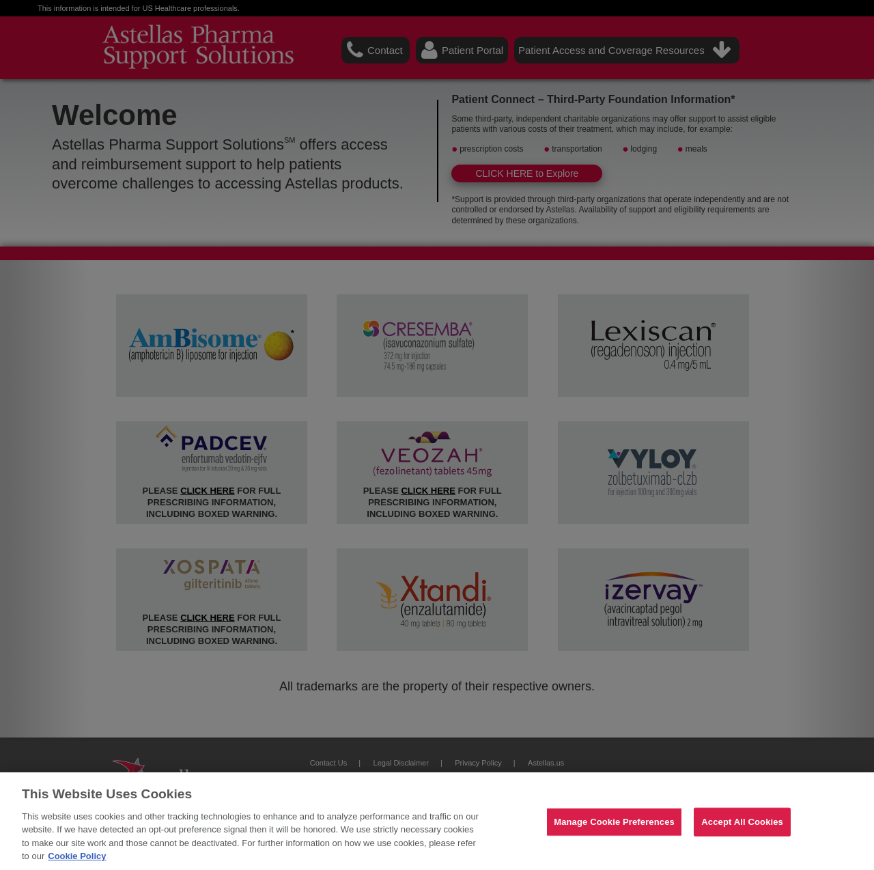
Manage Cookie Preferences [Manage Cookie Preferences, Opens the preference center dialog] (614, 822)
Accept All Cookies (742, 822)
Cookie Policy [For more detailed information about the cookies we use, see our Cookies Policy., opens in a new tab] (77, 856)
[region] (437, 821)
